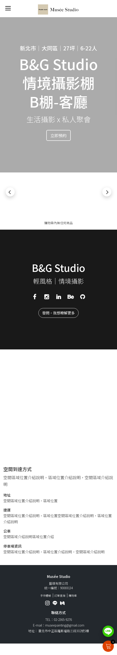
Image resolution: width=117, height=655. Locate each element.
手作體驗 (45, 595)
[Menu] (8, 8)
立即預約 (58, 135)
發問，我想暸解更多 (58, 313)
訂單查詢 (59, 595)
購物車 (73, 595)
